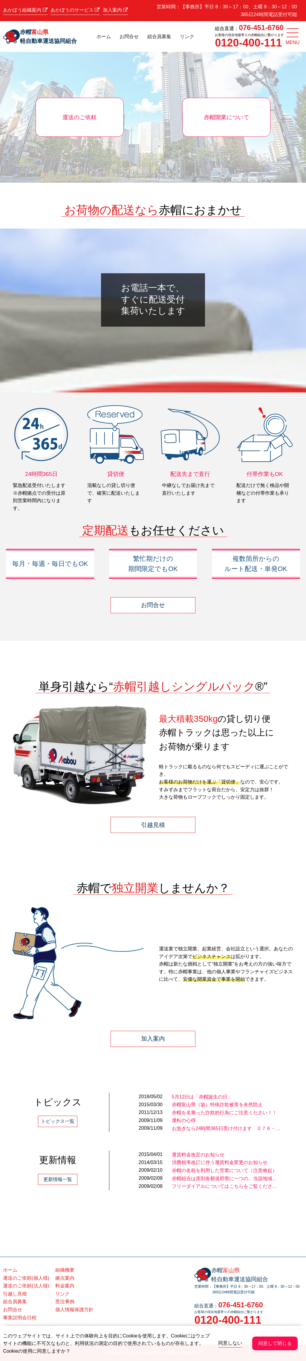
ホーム (104, 36)
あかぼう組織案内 (25, 10)
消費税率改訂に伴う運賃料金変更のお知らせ (219, 1162)
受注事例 (64, 1301)
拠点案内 (64, 1278)
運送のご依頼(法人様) (26, 1285)
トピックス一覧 (57, 1121)
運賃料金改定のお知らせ (198, 1154)
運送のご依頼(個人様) (26, 1278)
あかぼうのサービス (75, 10)
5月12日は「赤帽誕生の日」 (202, 1096)
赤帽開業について (226, 117)
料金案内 (64, 1285)
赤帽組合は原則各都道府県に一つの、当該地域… (224, 1178)
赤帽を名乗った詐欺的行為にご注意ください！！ (224, 1112)
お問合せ (129, 36)
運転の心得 (184, 1120)
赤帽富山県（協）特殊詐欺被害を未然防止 (217, 1104)
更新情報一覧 (57, 1179)
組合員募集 (159, 36)
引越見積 (153, 825)
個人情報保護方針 (74, 1309)
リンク (187, 36)
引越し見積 (15, 1293)
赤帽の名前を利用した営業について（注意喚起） (224, 1170)
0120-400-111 (248, 43)
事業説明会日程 (19, 1317)
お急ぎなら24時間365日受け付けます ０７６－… (226, 1128)
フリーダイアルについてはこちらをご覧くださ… (224, 1186)
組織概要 (64, 1269)
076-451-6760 (261, 28)
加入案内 (115, 10)
